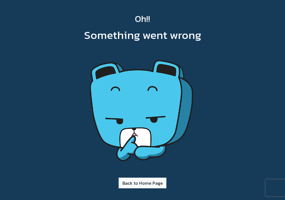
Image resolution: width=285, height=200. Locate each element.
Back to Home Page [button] (142, 182)
